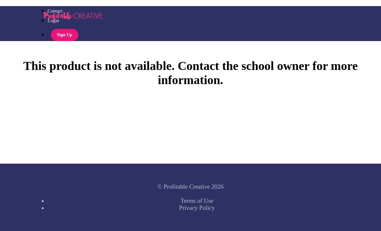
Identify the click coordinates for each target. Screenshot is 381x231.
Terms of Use (197, 200)
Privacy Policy (197, 207)
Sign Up (64, 34)
